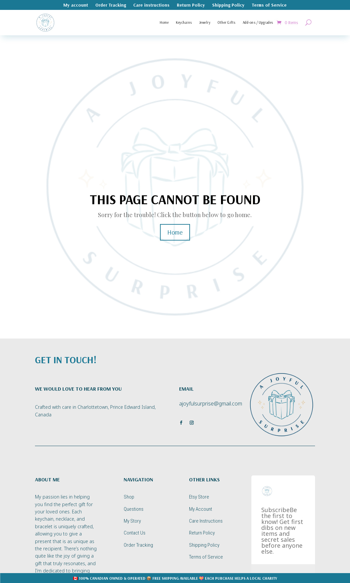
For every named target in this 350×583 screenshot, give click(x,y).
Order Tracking (110, 5)
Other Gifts (227, 22)
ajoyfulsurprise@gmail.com (210, 403)
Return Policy (191, 5)
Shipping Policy (228, 5)
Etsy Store (199, 497)
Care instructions (151, 5)
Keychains (184, 22)
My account (75, 5)
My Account (200, 509)
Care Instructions (206, 521)
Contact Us (134, 533)
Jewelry (205, 22)
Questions (133, 509)
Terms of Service (269, 5)
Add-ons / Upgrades (258, 22)
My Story (132, 521)
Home (164, 22)
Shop (129, 497)
